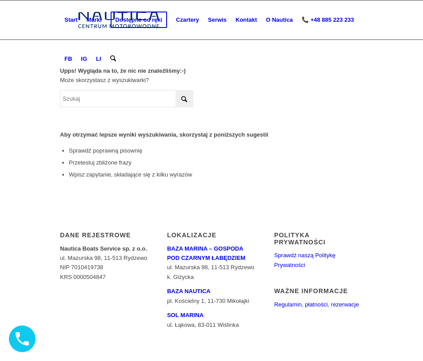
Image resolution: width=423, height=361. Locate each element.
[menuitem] (71, 19)
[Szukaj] (113, 58)
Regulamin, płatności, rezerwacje (316, 304)
